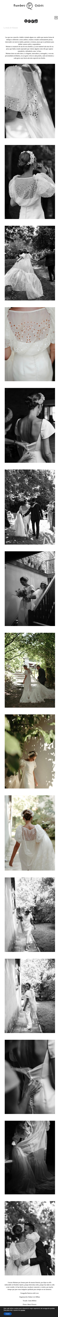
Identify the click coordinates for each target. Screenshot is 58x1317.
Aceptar (8, 1314)
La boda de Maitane (10, 28)
